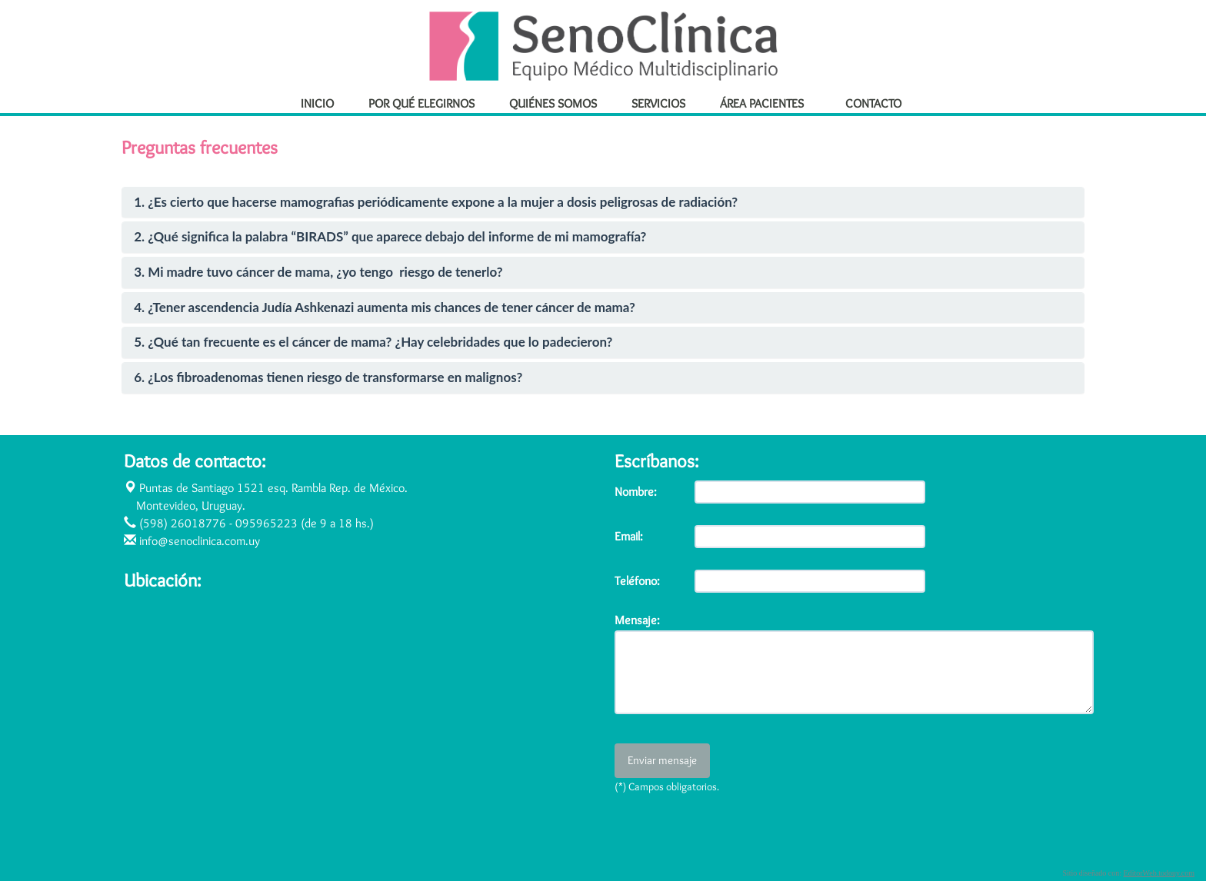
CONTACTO (873, 103)
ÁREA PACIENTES (769, 103)
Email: (629, 536)
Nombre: (636, 491)
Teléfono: (637, 580)
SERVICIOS (658, 103)
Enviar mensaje (662, 760)
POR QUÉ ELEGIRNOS (421, 103)
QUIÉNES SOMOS (553, 103)
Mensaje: (637, 620)
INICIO (317, 103)
